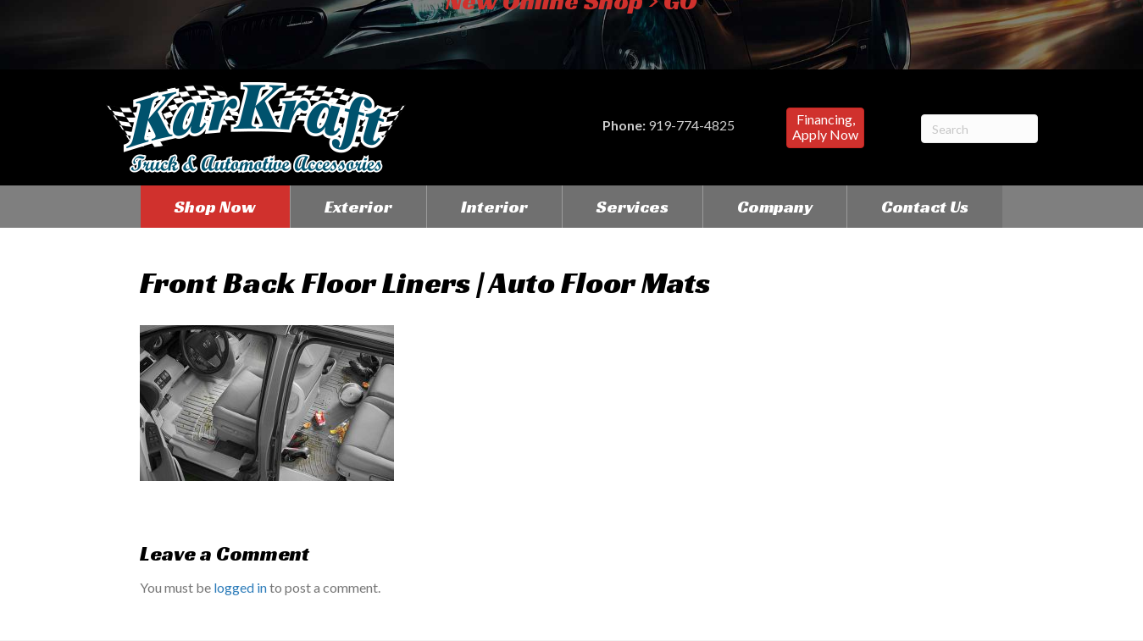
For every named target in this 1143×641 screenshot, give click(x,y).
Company (775, 207)
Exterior (358, 207)
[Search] (979, 128)
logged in (240, 587)
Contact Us (924, 207)
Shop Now (215, 207)
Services (632, 207)
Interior (494, 207)
